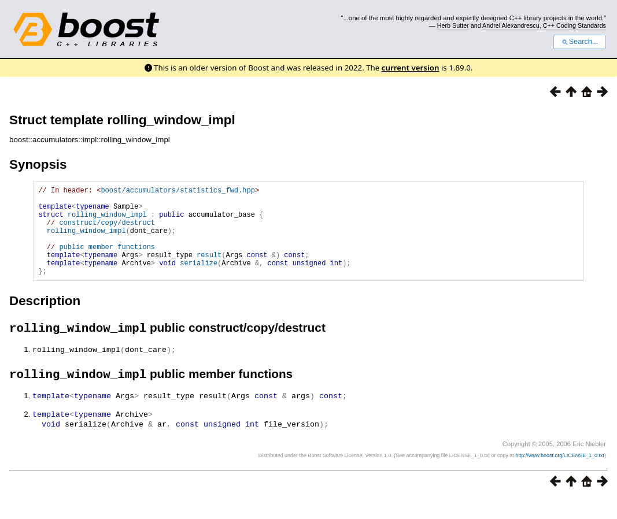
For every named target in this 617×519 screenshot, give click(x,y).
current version (410, 67)
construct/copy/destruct (107, 231)
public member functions (107, 260)
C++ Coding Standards (574, 25)
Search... (579, 42)
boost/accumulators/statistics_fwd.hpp (177, 192)
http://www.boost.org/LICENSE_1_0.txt (559, 476)
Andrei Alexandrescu (511, 25)
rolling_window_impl (107, 221)
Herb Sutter (453, 25)
